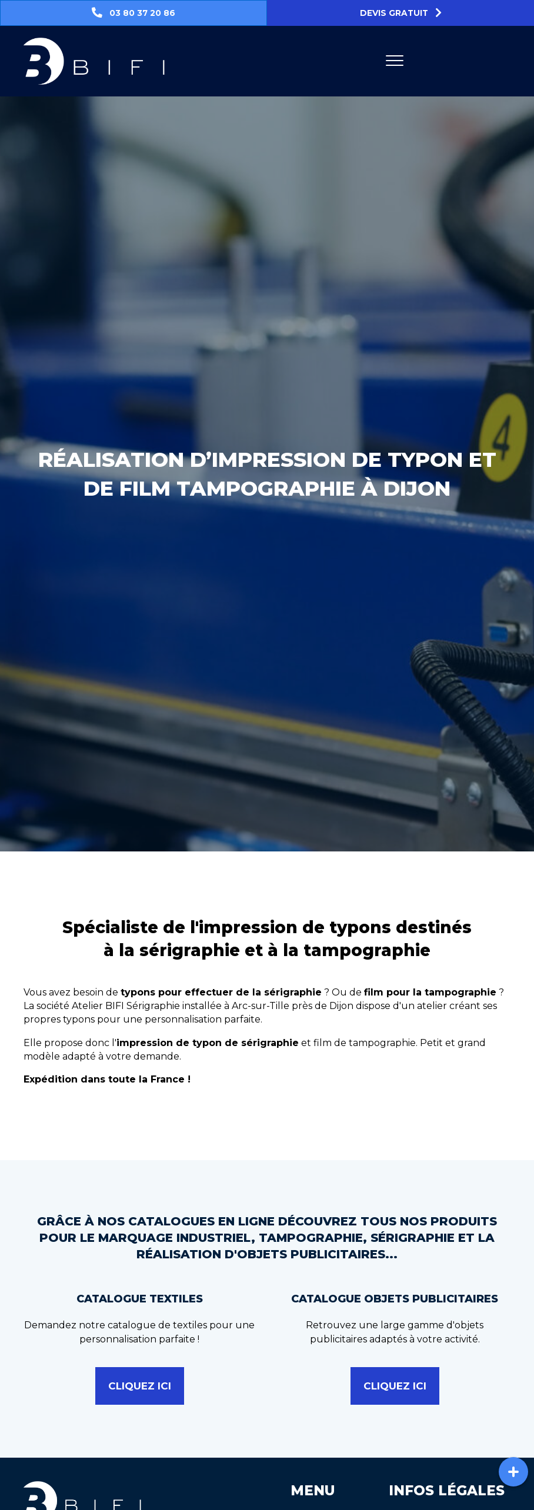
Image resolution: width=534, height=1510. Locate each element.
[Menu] (394, 61)
